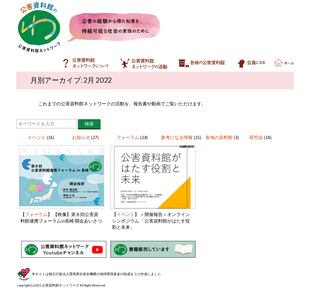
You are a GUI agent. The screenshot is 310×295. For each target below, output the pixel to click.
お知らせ (81, 137)
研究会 (256, 137)
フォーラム (127, 137)
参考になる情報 (177, 137)
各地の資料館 (219, 137)
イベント (36, 137)
